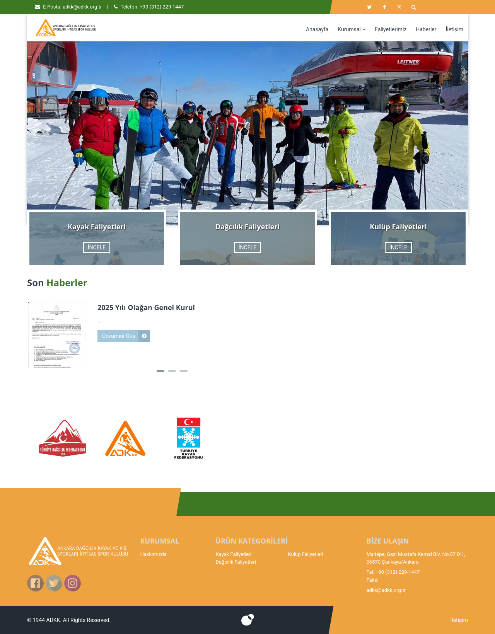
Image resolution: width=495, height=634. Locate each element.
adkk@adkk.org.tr (82, 7)
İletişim (454, 29)
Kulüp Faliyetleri (305, 554)
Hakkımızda (153, 554)
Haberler (426, 29)
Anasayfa (317, 29)
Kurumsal (351, 29)
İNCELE (97, 247)
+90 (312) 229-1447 (162, 7)
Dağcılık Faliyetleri (236, 562)
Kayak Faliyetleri (234, 554)
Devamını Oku (118, 336)
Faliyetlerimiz (390, 29)
